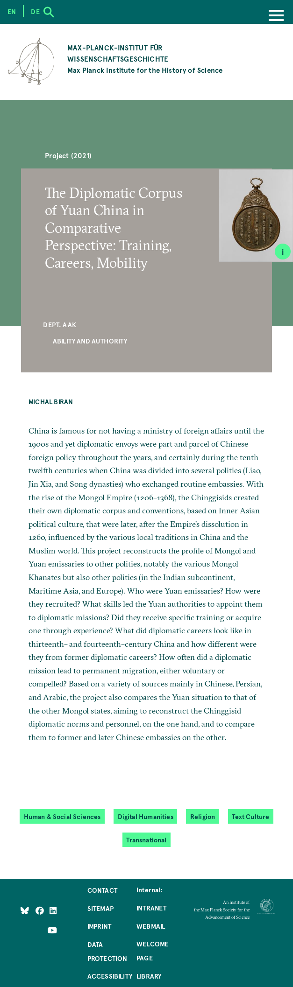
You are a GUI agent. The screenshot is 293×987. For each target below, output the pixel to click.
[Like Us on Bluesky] (25, 910)
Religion (202, 816)
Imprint (99, 926)
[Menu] (276, 16)
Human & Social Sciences (62, 816)
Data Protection (107, 951)
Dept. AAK (59, 324)
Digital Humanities (145, 816)
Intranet (151, 907)
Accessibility (109, 975)
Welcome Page (152, 950)
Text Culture (250, 816)
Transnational (146, 839)
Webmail (150, 926)
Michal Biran (51, 401)
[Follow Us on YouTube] (52, 930)
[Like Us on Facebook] (40, 910)
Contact (102, 890)
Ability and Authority (90, 340)
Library (148, 975)
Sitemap (100, 908)
